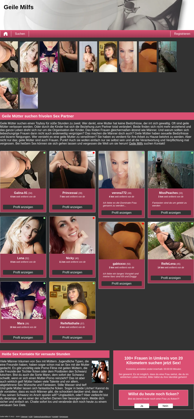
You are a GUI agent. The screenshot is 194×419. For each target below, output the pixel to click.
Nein (165, 405)
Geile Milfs (136, 143)
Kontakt (55, 417)
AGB (30, 417)
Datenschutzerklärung (42, 417)
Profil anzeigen (23, 207)
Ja (141, 405)
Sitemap (24, 417)
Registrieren (182, 33)
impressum (64, 417)
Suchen (20, 33)
